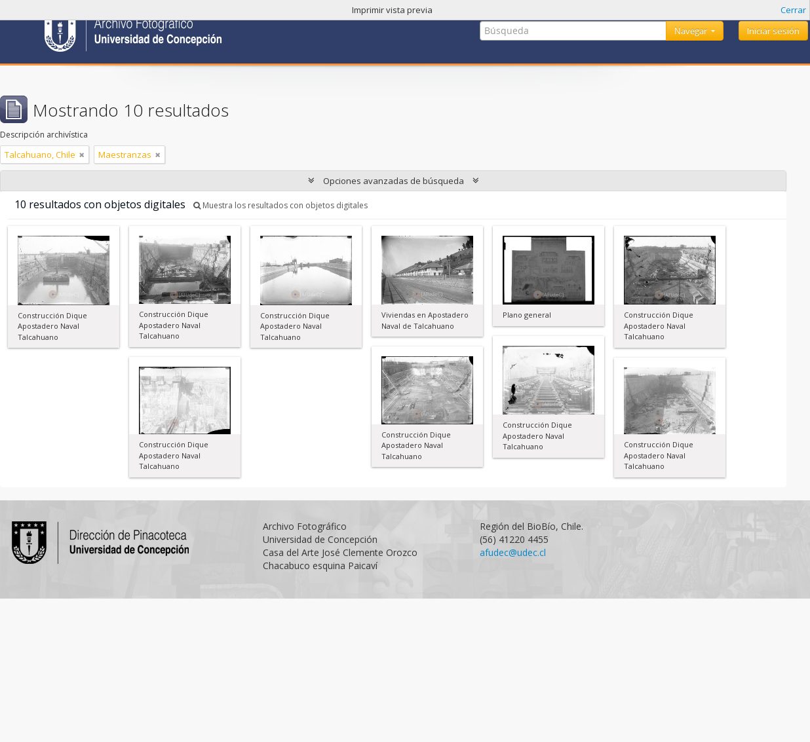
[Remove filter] (82, 154)
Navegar (691, 31)
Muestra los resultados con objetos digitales (280, 205)
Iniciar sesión (773, 31)
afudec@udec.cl (513, 552)
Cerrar (793, 10)
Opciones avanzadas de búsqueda (393, 181)
